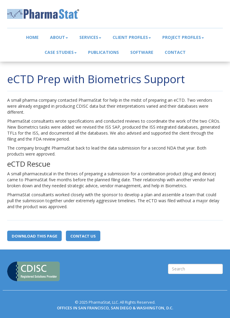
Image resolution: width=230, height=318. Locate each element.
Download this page (34, 236)
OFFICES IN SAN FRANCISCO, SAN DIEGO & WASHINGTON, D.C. (115, 308)
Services (90, 37)
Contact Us (83, 236)
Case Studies (61, 52)
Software (141, 52)
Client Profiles (132, 37)
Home (32, 37)
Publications (103, 52)
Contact (175, 52)
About (59, 37)
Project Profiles (183, 37)
